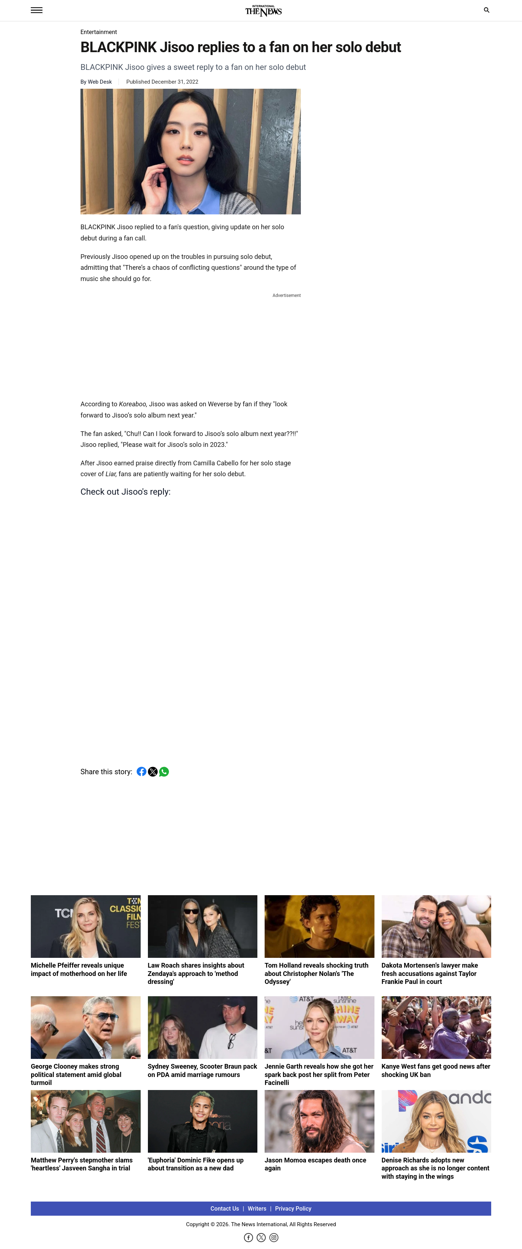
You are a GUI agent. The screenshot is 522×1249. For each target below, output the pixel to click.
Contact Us (225, 1208)
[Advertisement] (190, 344)
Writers (257, 1208)
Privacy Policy (293, 1208)
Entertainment (98, 32)
